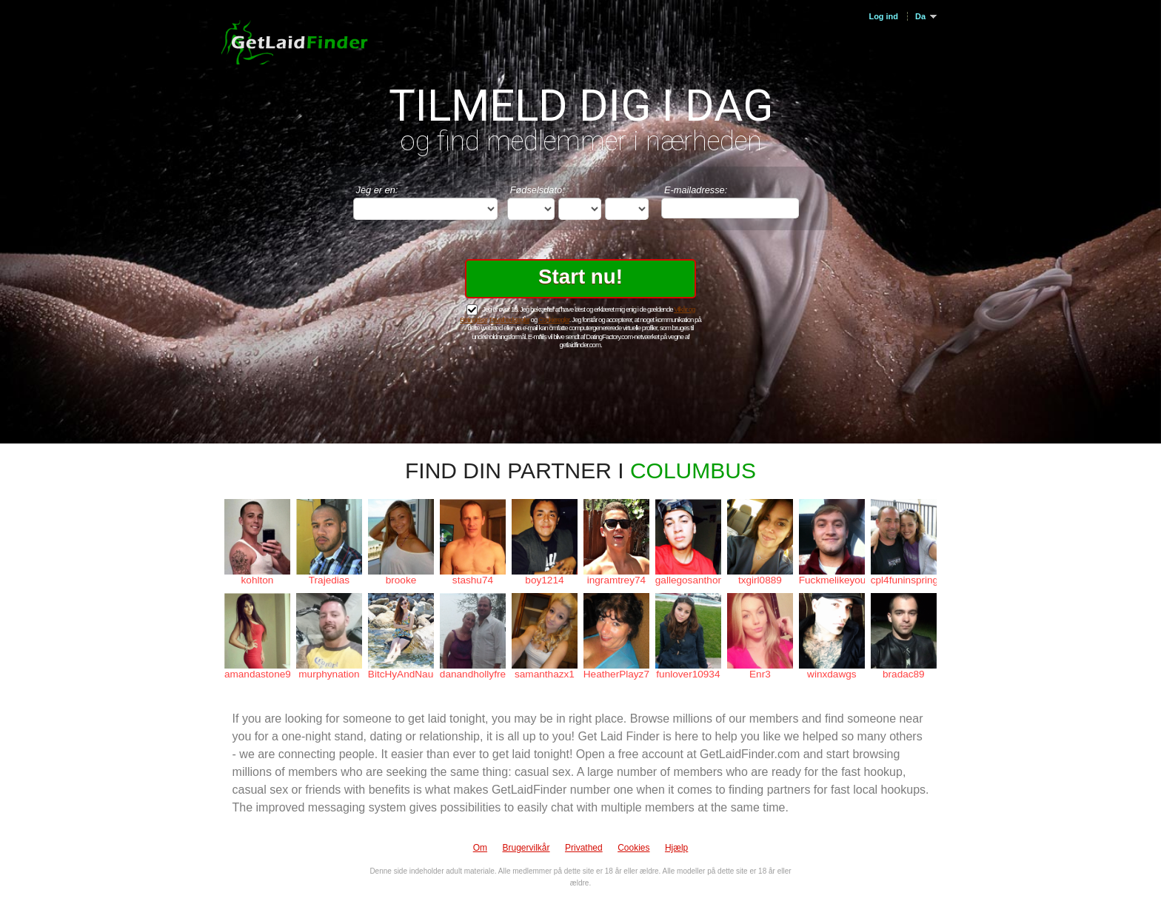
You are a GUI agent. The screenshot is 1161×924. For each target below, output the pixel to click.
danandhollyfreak (473, 674)
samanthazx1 (545, 674)
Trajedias (329, 580)
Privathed (584, 848)
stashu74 (472, 580)
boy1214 (544, 580)
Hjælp (676, 848)
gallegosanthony (688, 580)
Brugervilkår (526, 848)
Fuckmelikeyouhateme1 (832, 580)
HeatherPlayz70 (616, 674)
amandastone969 (257, 674)
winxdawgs (832, 674)
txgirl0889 (760, 580)
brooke (401, 580)
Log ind (883, 16)
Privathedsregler (509, 319)
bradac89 (904, 674)
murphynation (328, 674)
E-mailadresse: (695, 189)
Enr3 (760, 674)
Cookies (633, 848)
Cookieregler (553, 319)
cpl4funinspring (904, 580)
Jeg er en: (377, 189)
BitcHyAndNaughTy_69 (401, 674)
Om (480, 848)
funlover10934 (688, 674)
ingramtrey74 (616, 580)
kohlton (257, 580)
